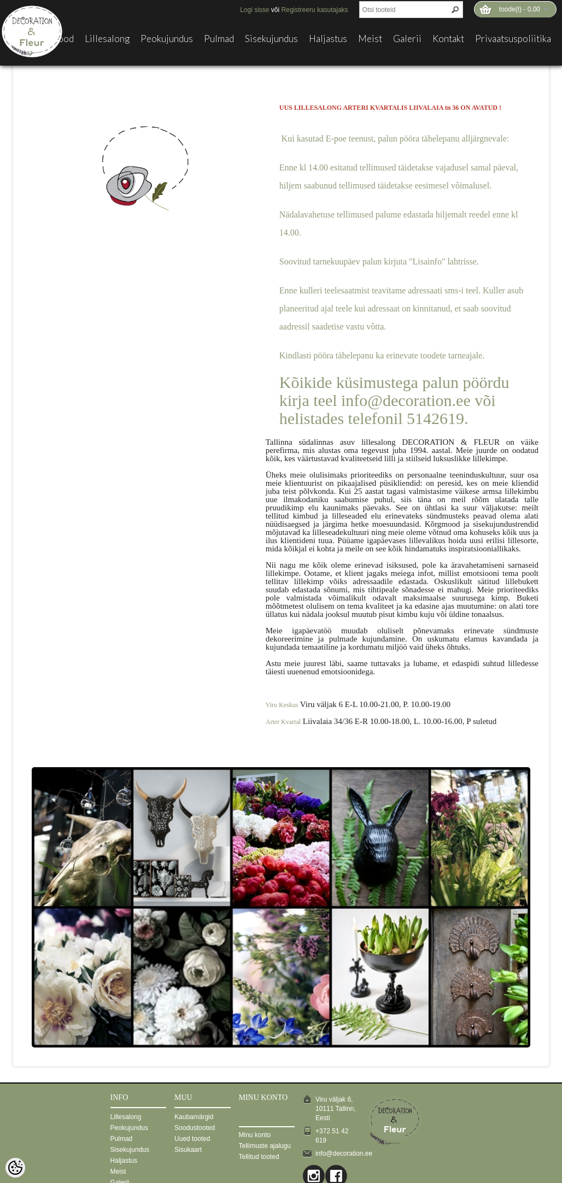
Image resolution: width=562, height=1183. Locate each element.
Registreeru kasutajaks (315, 10)
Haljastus (328, 39)
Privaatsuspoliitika (513, 39)
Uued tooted (192, 1139)
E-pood (59, 39)
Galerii (407, 39)
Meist (370, 39)
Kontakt (448, 39)
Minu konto (255, 1135)
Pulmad (219, 39)
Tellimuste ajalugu (265, 1146)
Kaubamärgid (193, 1117)
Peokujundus (166, 39)
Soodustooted (194, 1128)
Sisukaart (188, 1149)
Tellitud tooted (259, 1157)
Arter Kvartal (283, 722)
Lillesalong (107, 39)
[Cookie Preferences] (15, 1168)
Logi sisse (254, 10)
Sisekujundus (271, 39)
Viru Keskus (282, 705)
